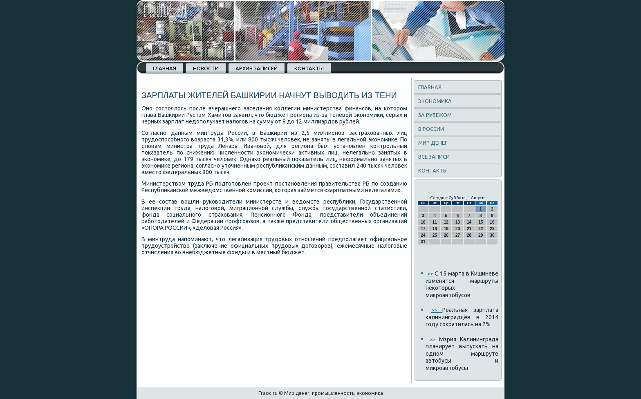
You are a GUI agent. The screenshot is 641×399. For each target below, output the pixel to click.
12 (446, 222)
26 (446, 235)
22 (480, 228)
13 (457, 222)
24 (423, 235)
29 (480, 235)
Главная (164, 68)
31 (423, 242)
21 (469, 228)
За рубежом (435, 115)
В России (431, 129)
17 (423, 228)
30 (492, 235)
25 (435, 235)
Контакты (309, 68)
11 (435, 222)
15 (480, 222)
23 (492, 228)
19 (446, 228)
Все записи (434, 156)
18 (435, 228)
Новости (206, 68)
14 (469, 222)
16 (492, 222)
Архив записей (256, 68)
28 (469, 235)
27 (457, 235)
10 (423, 222)
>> (431, 273)
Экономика (435, 101)
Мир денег (432, 143)
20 (457, 228)
